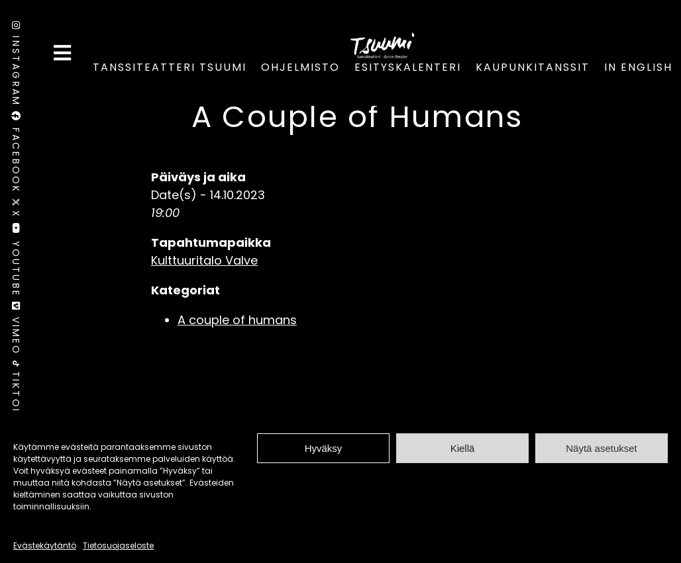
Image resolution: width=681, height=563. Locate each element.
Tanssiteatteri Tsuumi (169, 67)
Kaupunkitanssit (533, 67)
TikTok (16, 388)
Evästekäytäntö (44, 545)
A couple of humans (237, 320)
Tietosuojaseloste (118, 545)
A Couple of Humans (357, 117)
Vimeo (16, 331)
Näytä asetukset (601, 448)
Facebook (16, 154)
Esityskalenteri (407, 67)
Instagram (16, 66)
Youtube (16, 262)
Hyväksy (323, 448)
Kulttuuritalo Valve (204, 260)
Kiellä (462, 448)
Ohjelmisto (300, 67)
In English (638, 67)
